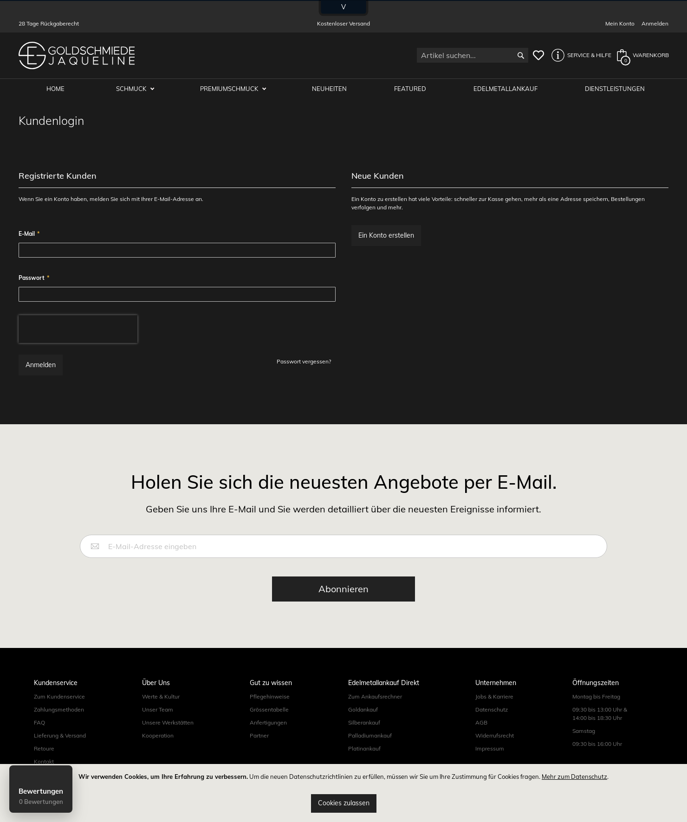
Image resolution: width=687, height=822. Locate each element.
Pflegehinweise (270, 696)
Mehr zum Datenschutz (574, 776)
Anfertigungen (268, 722)
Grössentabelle (269, 709)
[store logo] (77, 55)
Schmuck (133, 89)
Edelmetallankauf (505, 89)
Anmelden (655, 23)
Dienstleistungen (615, 89)
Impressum (489, 748)
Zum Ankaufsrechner (375, 696)
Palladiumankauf (370, 735)
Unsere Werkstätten (168, 722)
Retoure (44, 748)
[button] (578, 55)
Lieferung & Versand (60, 735)
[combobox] (472, 55)
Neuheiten (329, 89)
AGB (481, 722)
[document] (343, 793)
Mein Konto (620, 23)
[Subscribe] (343, 589)
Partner (259, 735)
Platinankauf (364, 748)
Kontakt (44, 761)
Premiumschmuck (230, 89)
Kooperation (158, 735)
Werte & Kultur (161, 696)
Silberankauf (364, 722)
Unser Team (157, 709)
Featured (411, 89)
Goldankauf (363, 709)
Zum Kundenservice (59, 696)
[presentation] (78, 329)
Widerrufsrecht (494, 735)
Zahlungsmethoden (59, 709)
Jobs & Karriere (494, 696)
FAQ (39, 722)
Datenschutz (491, 709)
